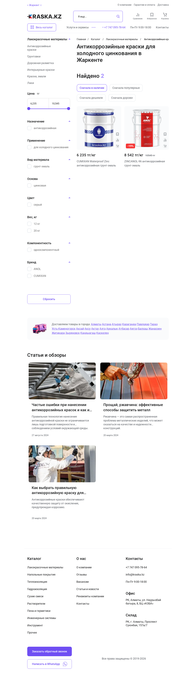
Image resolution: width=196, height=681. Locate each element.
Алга (103, 328)
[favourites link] (152, 15)
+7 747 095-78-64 (136, 567)
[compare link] (137, 15)
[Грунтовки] (48, 56)
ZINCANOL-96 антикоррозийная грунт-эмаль (144, 163)
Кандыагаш (88, 333)
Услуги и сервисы (77, 27)
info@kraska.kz (135, 574)
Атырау (117, 324)
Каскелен (102, 333)
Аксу (88, 328)
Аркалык (112, 328)
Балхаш (143, 328)
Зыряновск (72, 333)
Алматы (96, 324)
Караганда (129, 324)
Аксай (80, 328)
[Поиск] (98, 16)
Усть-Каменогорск (63, 328)
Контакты (162, 27)
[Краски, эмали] (48, 76)
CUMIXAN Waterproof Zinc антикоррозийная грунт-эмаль (96, 163)
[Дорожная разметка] (48, 63)
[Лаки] (48, 83)
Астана (106, 324)
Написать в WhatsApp (49, 664)
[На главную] (44, 17)
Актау (95, 328)
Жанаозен (155, 328)
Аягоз (133, 328)
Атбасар (124, 328)
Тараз (154, 324)
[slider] (28, 108)
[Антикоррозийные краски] (48, 48)
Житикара (58, 333)
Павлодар (143, 324)
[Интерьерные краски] (48, 69)
